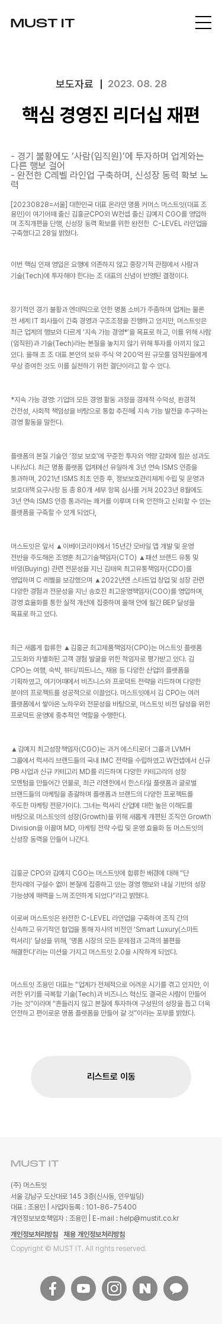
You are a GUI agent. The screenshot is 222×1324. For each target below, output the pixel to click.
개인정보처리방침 (34, 1234)
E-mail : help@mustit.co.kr (135, 1218)
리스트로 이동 (111, 1076)
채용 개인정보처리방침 (94, 1234)
